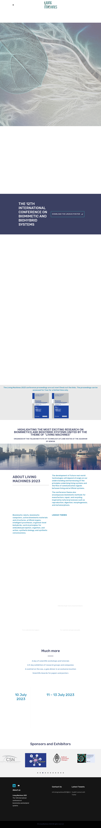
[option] (12, 759)
